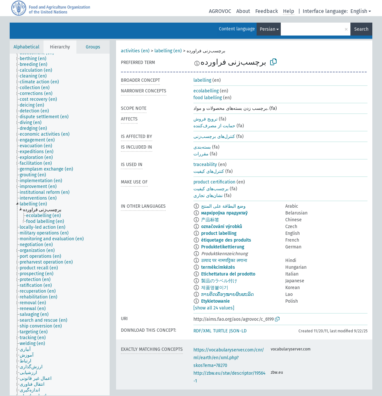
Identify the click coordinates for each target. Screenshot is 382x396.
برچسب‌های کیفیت (211, 189)
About (243, 11)
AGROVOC (220, 11)
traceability (205, 164)
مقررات (201, 154)
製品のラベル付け (219, 281)
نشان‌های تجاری (208, 195)
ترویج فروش (205, 119)
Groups (93, 47)
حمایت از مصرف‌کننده (214, 126)
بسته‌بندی (202, 147)
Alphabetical (26, 47)
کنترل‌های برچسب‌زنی (214, 136)
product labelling (219, 233)
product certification (214, 182)
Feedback (266, 11)
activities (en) (135, 51)
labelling (202, 80)
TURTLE (220, 331)
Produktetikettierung (222, 247)
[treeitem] (35, 59)
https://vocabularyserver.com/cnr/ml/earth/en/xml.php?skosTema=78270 (228, 357)
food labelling (207, 97)
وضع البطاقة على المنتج (223, 206)
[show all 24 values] (213, 308)
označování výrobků (221, 226)
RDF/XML (202, 331)
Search (361, 29)
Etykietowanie (215, 301)
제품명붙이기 (214, 287)
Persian (267, 29)
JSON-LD (238, 331)
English (358, 11)
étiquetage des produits (226, 240)
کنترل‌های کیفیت (208, 171)
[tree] (60, 224)
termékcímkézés (218, 267)
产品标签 (210, 220)
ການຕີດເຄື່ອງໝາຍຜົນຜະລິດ (227, 294)
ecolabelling (206, 91)
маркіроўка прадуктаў (224, 213)
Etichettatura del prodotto (228, 274)
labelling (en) (168, 51)
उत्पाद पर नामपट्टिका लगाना (224, 260)
